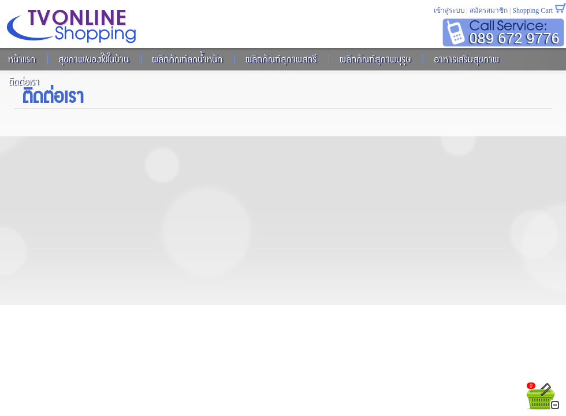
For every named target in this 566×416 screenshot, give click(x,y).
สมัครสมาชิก (489, 10)
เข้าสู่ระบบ (449, 10)
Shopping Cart (532, 10)
